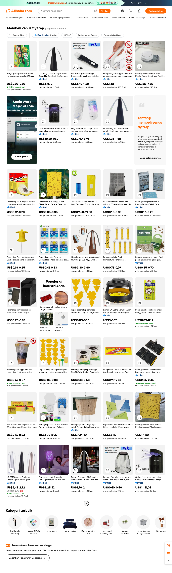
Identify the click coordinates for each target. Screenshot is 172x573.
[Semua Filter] (17, 35)
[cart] (131, 11)
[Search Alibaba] (66, 11)
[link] (168, 545)
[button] (96, 11)
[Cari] (105, 11)
